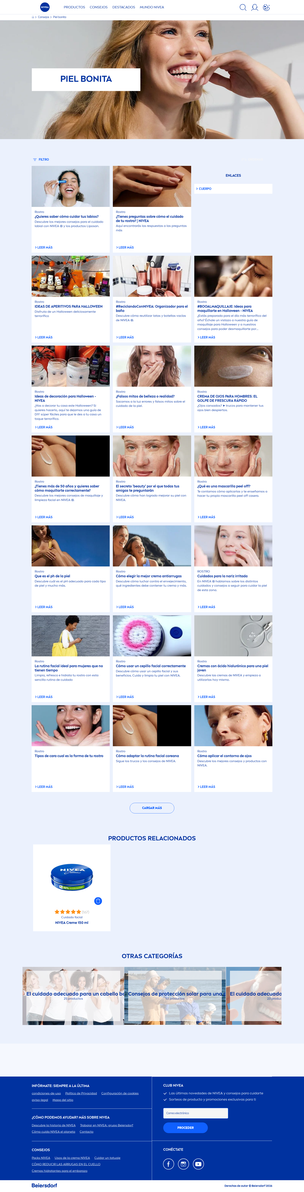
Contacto (86, 1131)
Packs (41, 1158)
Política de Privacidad (81, 1093)
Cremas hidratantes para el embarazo (59, 1171)
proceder (185, 1128)
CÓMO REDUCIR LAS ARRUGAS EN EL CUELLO (66, 1164)
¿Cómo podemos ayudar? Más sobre (71, 1117)
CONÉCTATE (173, 1150)
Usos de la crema (72, 1158)
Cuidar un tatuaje (107, 1158)
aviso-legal (40, 1100)
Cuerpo (205, 189)
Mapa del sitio (63, 1100)
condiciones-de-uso (46, 1093)
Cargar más (152, 808)
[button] (98, 901)
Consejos (99, 7)
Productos (74, 7)
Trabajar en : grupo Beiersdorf (106, 1125)
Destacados (123, 7)
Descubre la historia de (54, 1125)
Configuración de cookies (120, 1093)
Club (173, 1086)
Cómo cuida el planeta (53, 1131)
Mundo (152, 7)
